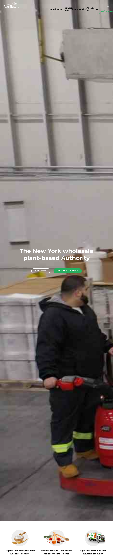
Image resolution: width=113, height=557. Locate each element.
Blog (95, 9)
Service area (68, 9)
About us (90, 9)
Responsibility (79, 9)
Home (52, 9)
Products (60, 9)
